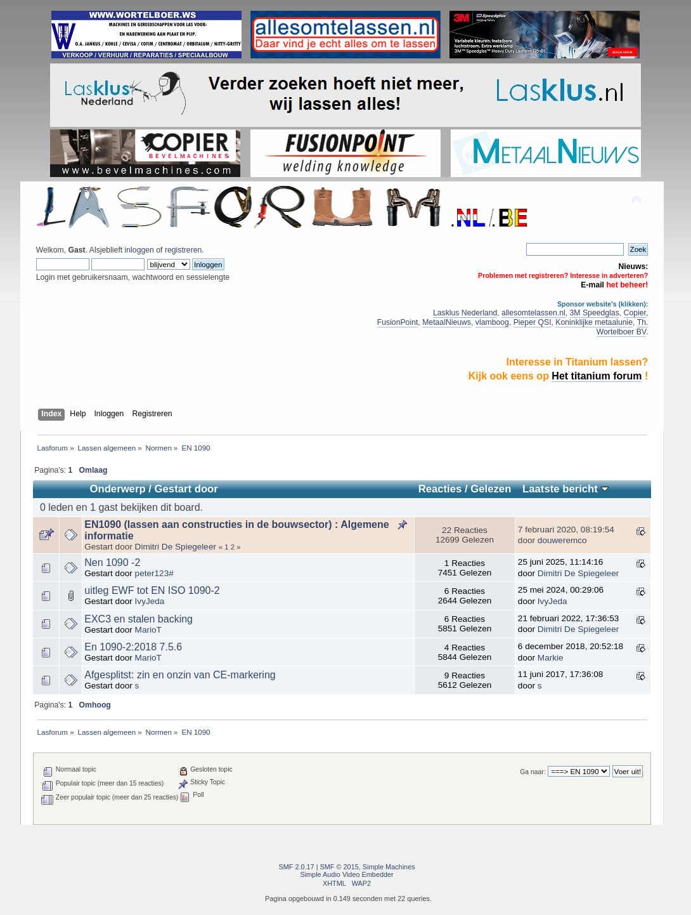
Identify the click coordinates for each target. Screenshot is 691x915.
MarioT (148, 630)
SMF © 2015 (339, 867)
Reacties (440, 489)
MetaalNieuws (446, 322)
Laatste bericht (565, 489)
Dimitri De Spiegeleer (175, 546)
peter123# (154, 573)
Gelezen (490, 489)
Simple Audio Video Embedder (346, 874)
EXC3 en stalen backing (138, 619)
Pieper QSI (532, 322)
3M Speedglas (594, 312)
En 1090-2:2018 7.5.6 (133, 647)
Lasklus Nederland (465, 312)
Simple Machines (389, 867)
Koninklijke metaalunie (594, 322)
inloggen (139, 250)
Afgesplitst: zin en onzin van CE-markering (179, 674)
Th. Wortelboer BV (623, 327)
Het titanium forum (597, 376)
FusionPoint (397, 322)
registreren (183, 250)
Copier (635, 312)
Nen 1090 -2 (112, 562)
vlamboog (492, 322)
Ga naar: (532, 771)
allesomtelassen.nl (533, 312)
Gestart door (186, 489)
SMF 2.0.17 (296, 867)
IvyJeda (150, 601)
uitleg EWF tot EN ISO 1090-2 (151, 590)
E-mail (592, 284)
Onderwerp (117, 489)
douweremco (562, 540)
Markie (551, 657)
